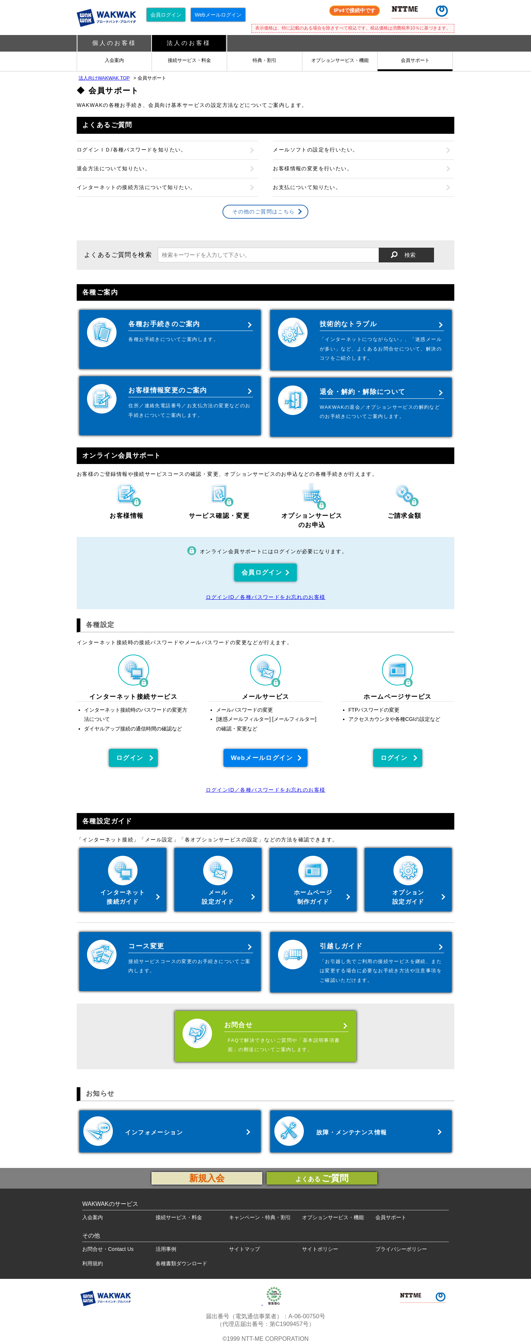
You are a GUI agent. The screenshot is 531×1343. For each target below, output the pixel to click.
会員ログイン (165, 15)
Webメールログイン (218, 15)
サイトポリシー (320, 1249)
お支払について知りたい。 (307, 187)
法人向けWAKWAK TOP (104, 78)
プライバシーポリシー (401, 1249)
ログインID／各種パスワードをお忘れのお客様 (266, 597)
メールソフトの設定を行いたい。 (315, 150)
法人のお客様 (189, 43)
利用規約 (92, 1263)
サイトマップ (244, 1249)
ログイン (129, 757)
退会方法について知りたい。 (113, 168)
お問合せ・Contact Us (107, 1249)
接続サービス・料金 (189, 60)
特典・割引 (265, 60)
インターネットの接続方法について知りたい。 (136, 187)
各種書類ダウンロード (181, 1263)
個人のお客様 (114, 43)
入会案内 (114, 60)
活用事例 (166, 1249)
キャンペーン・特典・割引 (260, 1217)
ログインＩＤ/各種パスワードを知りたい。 (132, 150)
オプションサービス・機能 (340, 60)
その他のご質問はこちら (263, 212)
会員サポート (415, 60)
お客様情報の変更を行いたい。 (313, 168)
